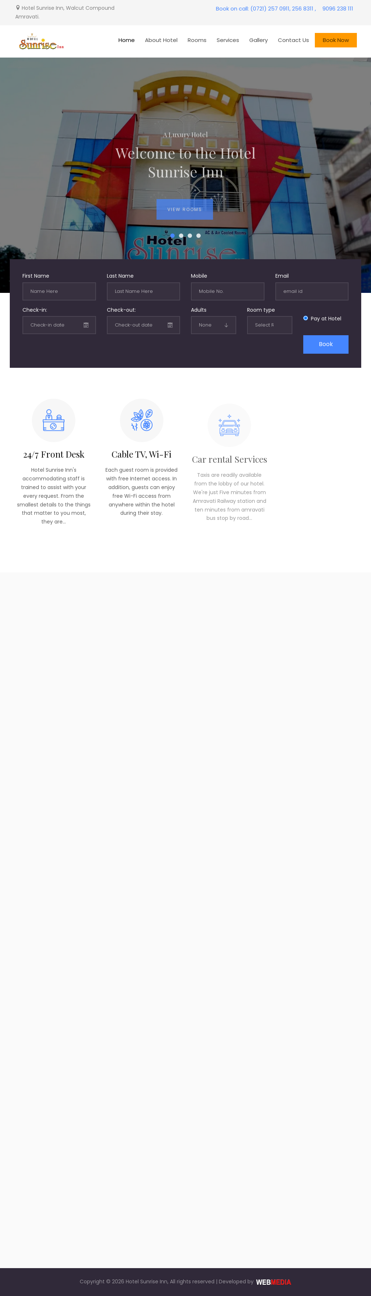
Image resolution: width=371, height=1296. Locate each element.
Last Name (120, 275)
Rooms (197, 40)
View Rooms (184, 214)
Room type (261, 310)
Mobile (199, 275)
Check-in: (34, 310)
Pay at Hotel (324, 318)
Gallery (258, 40)
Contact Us (293, 40)
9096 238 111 (337, 8)
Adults (199, 310)
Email (282, 275)
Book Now (336, 40)
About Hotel (161, 40)
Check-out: (121, 310)
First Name (35, 275)
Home (126, 40)
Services (228, 40)
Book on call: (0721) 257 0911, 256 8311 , (266, 8)
